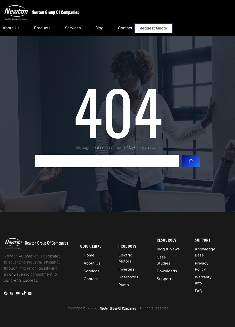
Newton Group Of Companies (55, 12)
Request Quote (153, 28)
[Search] (191, 161)
